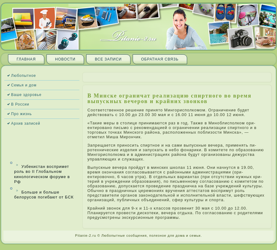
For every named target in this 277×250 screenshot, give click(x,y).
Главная (26, 59)
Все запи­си (108, 59)
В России (20, 104)
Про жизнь (21, 114)
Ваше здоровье (26, 95)
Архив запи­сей (25, 123)
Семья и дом (24, 85)
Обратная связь (160, 59)
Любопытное (23, 75)
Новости (65, 59)
